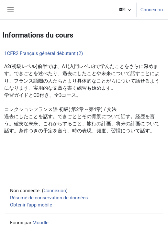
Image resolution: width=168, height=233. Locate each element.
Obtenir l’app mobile (31, 205)
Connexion (151, 10)
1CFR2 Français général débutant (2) (43, 53)
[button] (125, 9)
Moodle (41, 223)
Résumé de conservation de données (49, 198)
